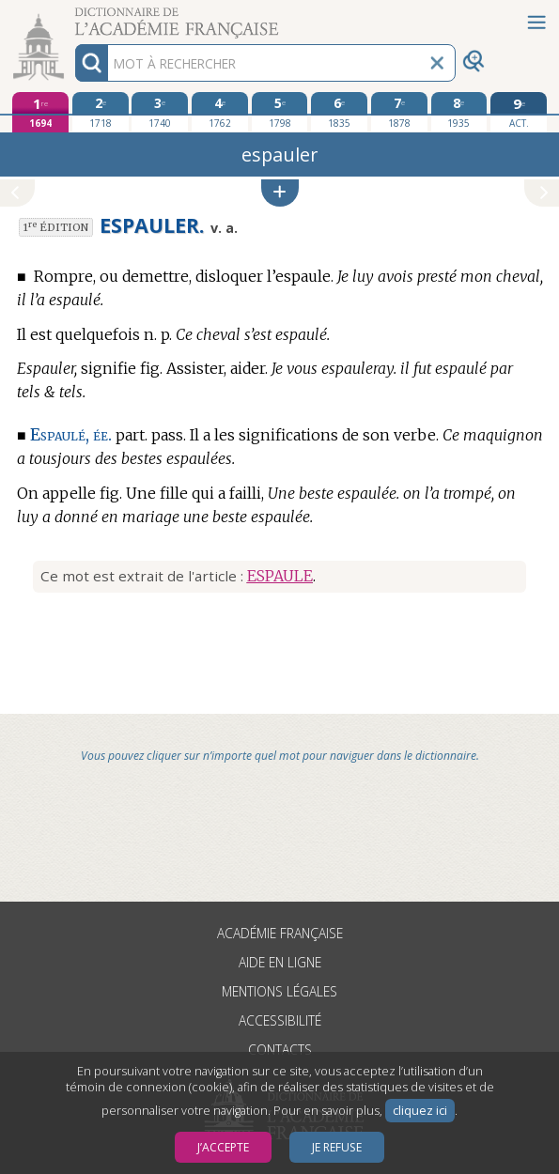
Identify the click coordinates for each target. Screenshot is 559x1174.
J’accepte (223, 1147)
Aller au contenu (73, 16)
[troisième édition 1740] (160, 111)
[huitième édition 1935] (459, 111)
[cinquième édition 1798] (280, 111)
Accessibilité (280, 1020)
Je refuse (337, 1147)
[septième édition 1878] (399, 111)
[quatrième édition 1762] (220, 111)
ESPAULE (280, 575)
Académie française (280, 933)
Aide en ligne (280, 962)
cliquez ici (420, 1111)
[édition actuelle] (518, 112)
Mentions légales (279, 991)
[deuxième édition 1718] (100, 111)
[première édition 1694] (40, 112)
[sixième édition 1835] (339, 111)
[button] (280, 193)
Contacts (280, 1049)
